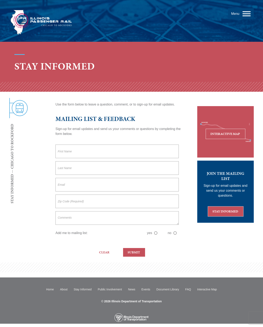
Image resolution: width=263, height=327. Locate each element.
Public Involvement (110, 289)
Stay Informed (227, 212)
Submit (134, 252)
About (64, 289)
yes (152, 233)
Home (50, 289)
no (172, 233)
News (131, 289)
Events (145, 289)
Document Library (167, 289)
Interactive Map (227, 135)
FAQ (188, 289)
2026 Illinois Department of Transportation (133, 301)
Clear (104, 252)
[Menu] (241, 13)
